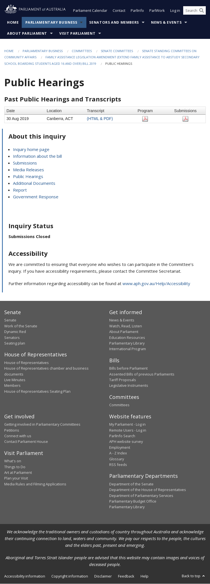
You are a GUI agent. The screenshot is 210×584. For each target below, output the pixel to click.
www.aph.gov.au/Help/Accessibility (156, 283)
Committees (82, 51)
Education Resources (127, 337)
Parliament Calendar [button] (90, 10)
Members (12, 385)
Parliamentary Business (51, 22)
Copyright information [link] (69, 576)
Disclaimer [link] (103, 576)
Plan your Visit (16, 478)
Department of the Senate (131, 484)
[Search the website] (194, 10)
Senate (10, 320)
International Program (127, 349)
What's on (12, 461)
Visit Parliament (77, 33)
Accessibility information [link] (24, 576)
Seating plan (14, 343)
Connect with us (17, 435)
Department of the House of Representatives (147, 489)
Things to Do (14, 466)
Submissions (25, 163)
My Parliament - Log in (127, 424)
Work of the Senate (20, 325)
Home (13, 22)
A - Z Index (118, 453)
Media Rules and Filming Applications (35, 484)
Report (20, 190)
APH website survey (126, 441)
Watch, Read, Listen (125, 325)
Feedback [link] (126, 576)
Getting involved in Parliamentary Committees (42, 424)
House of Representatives (26, 362)
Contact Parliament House (26, 441)
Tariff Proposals (122, 380)
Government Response (35, 197)
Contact (119, 10)
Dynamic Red (15, 331)
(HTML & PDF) (100, 119)
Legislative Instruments (128, 385)
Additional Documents (34, 183)
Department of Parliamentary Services (141, 495)
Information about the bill (37, 156)
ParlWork (157, 10)
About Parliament (27, 33)
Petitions (11, 430)
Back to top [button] (194, 575)
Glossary (116, 458)
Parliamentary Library (127, 343)
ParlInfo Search (122, 435)
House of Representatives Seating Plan (37, 391)
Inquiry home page (31, 149)
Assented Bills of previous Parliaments (141, 374)
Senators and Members (114, 22)
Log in (175, 10)
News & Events (166, 22)
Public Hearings (28, 176)
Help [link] (144, 576)
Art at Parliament (18, 472)
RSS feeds (118, 464)
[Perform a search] (201, 10)
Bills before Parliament (128, 368)
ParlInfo (137, 10)
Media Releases (28, 170)
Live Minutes (14, 380)
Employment (119, 447)
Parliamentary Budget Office (132, 501)
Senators (12, 337)
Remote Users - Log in (127, 430)
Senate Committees (117, 51)
